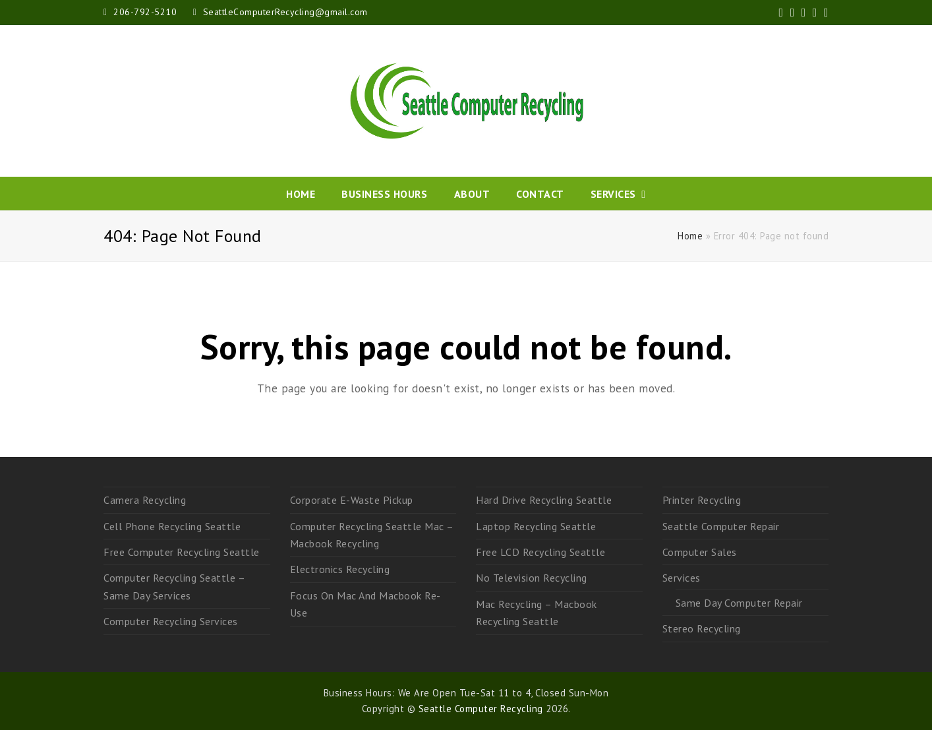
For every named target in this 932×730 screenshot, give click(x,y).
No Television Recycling (531, 577)
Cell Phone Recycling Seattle (172, 526)
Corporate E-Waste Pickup (351, 499)
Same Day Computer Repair (739, 602)
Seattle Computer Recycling (481, 708)
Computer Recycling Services (170, 621)
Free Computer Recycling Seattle (181, 552)
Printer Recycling (702, 499)
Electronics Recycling (340, 569)
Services (681, 577)
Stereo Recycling (701, 628)
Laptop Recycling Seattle (536, 526)
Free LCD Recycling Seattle (540, 552)
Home (690, 235)
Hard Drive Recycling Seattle (544, 499)
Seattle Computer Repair (721, 526)
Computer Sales (699, 552)
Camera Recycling (144, 499)
